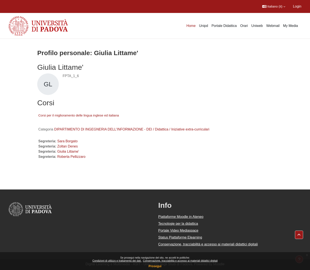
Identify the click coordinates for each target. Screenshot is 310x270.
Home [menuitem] (191, 26)
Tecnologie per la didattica (178, 223)
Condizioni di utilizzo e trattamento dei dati (116, 260)
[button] (274, 6)
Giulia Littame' (68, 151)
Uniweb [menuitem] (257, 26)
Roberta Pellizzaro (71, 156)
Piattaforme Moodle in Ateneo (180, 217)
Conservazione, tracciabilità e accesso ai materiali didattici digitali (180, 260)
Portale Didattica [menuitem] (224, 26)
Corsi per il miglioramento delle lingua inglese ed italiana (78, 115)
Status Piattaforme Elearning (180, 237)
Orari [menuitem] (244, 26)
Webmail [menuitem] (273, 26)
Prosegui (155, 266)
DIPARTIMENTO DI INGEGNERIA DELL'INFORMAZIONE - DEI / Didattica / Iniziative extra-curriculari (131, 129)
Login (297, 6)
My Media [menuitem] (290, 26)
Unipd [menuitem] (203, 26)
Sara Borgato (67, 141)
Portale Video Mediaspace (178, 230)
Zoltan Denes (67, 146)
